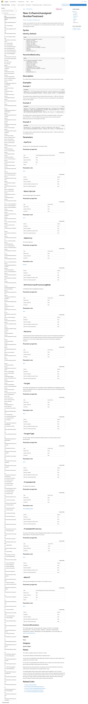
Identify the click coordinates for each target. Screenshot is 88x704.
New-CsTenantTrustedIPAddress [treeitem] (10, 51)
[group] (44, 92)
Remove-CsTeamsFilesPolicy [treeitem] (9, 245)
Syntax (75, 11)
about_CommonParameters (29, 633)
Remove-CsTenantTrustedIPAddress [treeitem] (9, 384)
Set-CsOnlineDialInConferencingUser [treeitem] (10, 470)
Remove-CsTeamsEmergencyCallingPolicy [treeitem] (10, 228)
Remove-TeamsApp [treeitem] (8, 401)
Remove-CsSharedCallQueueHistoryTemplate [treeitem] (10, 186)
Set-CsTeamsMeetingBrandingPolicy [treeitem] (10, 640)
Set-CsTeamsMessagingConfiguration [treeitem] (10, 664)
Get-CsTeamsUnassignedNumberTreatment (34, 686)
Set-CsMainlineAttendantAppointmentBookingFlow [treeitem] (10, 439)
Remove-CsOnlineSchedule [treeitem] (9, 150)
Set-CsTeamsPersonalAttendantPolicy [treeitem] (10, 684)
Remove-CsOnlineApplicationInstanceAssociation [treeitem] (10, 120)
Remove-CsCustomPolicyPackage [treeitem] (9, 87)
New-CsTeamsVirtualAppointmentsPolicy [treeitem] (10, 29)
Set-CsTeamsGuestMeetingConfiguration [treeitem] (10, 625)
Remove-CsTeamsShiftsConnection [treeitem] (9, 305)
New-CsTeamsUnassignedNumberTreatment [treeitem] (10, 18)
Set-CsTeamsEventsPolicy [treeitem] (9, 609)
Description (75, 12)
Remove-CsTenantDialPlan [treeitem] (9, 373)
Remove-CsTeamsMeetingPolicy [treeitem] (10, 261)
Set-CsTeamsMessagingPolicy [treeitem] (9, 667)
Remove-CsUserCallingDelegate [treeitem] (10, 386)
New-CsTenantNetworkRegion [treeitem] (10, 46)
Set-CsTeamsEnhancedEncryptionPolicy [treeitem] (10, 606)
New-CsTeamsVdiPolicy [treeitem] (8, 25)
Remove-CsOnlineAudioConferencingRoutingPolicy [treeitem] (10, 124)
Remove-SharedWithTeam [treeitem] (9, 394)
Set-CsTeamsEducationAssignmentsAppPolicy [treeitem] (10, 587)
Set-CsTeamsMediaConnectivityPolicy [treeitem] (10, 637)
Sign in (85, 1)
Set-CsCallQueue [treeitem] (7, 419)
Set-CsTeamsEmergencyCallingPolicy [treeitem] (10, 597)
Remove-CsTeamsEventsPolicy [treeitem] (10, 240)
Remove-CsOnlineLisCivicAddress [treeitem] (9, 134)
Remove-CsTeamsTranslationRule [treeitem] (8, 340)
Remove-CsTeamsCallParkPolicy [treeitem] (10, 207)
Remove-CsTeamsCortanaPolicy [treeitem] (10, 221)
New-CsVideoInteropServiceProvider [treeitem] (10, 56)
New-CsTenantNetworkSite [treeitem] (9, 48)
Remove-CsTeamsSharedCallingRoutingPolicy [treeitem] (10, 302)
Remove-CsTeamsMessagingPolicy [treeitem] (9, 269)
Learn (24, 9)
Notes (74, 20)
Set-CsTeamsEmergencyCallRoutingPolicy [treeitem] (10, 601)
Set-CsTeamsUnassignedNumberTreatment (34, 690)
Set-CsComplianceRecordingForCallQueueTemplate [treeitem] (10, 423)
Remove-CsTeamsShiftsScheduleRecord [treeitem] (10, 320)
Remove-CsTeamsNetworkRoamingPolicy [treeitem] (10, 274)
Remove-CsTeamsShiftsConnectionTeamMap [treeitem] (10, 314)
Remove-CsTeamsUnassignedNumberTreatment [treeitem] (10, 344)
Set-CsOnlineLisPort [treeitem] (8, 481)
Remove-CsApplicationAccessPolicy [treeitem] (9, 71)
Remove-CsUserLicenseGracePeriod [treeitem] (9, 388)
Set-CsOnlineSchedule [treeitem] (8, 493)
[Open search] (82, 2)
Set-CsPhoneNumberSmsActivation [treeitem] (10, 528)
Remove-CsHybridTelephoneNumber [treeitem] (9, 97)
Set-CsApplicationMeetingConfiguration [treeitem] (10, 411)
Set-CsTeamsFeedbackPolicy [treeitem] (9, 616)
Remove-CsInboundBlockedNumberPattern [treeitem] (10, 101)
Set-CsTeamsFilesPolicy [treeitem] (8, 617)
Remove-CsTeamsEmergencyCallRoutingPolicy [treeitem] (10, 233)
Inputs (75, 17)
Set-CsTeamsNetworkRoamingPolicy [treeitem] (10, 676)
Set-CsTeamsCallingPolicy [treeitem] (9, 564)
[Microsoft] (2, 1)
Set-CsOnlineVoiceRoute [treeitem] (9, 504)
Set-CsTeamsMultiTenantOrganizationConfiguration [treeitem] (10, 672)
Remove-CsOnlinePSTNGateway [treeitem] (8, 148)
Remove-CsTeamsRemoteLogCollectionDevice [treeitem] (10, 292)
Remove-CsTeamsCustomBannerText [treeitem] (9, 224)
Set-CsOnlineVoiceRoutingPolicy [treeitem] (9, 507)
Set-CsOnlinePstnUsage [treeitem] (8, 491)
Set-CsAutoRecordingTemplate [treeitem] (10, 416)
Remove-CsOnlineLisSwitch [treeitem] (9, 142)
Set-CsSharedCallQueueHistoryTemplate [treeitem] (10, 542)
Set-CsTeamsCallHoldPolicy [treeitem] (9, 562)
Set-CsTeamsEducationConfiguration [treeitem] (10, 592)
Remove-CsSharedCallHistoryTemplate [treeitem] (9, 182)
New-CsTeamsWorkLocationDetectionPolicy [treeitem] (10, 40)
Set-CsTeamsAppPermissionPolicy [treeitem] (9, 554)
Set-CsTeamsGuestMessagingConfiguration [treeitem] (10, 630)
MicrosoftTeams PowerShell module (33, 20)
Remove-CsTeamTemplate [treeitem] (9, 371)
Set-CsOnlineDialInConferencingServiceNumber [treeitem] (10, 461)
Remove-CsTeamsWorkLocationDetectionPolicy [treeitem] (10, 368)
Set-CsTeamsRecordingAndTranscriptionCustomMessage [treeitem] (10, 689)
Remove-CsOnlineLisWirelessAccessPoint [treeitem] (10, 145)
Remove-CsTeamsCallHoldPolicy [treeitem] (10, 204)
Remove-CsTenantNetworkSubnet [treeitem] (9, 380)
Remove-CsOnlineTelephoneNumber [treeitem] (9, 153)
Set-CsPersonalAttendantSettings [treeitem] (9, 512)
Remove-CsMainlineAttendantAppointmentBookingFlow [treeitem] (10, 110)
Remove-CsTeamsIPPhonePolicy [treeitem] (10, 247)
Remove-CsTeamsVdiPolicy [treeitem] (9, 352)
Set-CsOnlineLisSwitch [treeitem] (8, 485)
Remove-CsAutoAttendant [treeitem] (9, 73)
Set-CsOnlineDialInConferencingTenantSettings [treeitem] (10, 466)
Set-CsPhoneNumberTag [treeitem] (9, 530)
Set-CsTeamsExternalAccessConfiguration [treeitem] (10, 613)
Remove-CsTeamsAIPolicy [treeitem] (9, 191)
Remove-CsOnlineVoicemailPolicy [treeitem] (8, 156)
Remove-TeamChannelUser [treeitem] (9, 399)
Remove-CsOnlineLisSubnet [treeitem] (9, 140)
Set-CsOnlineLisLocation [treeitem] (9, 480)
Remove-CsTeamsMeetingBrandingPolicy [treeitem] (10, 254)
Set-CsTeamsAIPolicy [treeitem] (8, 551)
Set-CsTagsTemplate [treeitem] (8, 545)
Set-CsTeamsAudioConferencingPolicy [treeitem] (10, 560)
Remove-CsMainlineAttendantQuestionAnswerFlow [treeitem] (10, 115)
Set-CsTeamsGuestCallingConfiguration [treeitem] (10, 621)
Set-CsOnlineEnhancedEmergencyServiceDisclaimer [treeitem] (10, 475)
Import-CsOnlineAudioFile (30, 684)
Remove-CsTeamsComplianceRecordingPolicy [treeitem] (10, 218)
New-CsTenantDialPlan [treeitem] (8, 45)
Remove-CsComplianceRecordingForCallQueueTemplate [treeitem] (10, 83)
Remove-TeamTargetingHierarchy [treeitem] (8, 404)
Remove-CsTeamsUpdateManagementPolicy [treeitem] (10, 349)
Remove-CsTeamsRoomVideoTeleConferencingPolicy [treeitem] (10, 297)
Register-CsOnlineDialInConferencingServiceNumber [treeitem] (10, 67)
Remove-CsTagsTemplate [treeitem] (9, 189)
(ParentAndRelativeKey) (28, 508)
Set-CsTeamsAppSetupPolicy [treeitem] (9, 556)
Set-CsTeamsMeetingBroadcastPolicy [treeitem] (10, 649)
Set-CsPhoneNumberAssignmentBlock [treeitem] (10, 519)
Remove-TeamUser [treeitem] (7, 406)
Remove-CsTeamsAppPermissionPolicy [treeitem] (9, 193)
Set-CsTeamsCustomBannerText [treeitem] (10, 584)
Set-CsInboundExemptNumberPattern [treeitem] (10, 434)
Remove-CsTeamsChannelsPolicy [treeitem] (8, 210)
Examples (75, 14)
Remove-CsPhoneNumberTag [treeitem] (9, 175)
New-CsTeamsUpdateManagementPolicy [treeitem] (10, 22)
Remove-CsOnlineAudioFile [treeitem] (9, 127)
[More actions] (64, 9)
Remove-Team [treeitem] (7, 396)
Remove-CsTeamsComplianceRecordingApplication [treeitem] (10, 214)
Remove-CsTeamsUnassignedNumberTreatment (35, 688)
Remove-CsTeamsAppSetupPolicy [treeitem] (9, 196)
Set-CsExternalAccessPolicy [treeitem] (9, 426)
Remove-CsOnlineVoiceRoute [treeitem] (9, 158)
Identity (25, 264)
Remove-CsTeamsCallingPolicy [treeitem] (10, 205)
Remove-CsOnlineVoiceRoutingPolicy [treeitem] (9, 161)
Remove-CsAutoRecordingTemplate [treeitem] (9, 76)
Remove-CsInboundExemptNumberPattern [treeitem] (10, 106)
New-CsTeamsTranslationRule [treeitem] (9, 14)
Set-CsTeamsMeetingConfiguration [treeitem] (10, 653)
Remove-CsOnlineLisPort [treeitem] (9, 139)
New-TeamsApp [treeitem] (7, 63)
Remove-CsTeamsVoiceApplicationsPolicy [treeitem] (10, 360)
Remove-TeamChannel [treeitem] (8, 397)
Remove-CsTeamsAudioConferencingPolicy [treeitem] (10, 201)
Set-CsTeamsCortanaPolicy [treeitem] (9, 582)
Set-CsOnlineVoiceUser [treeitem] (8, 509)
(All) (24, 171)
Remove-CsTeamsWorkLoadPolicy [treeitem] (9, 364)
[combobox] (9, 11)
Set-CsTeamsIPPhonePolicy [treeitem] (9, 633)
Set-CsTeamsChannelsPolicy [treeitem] (9, 568)
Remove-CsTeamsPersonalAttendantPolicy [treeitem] (10, 283)
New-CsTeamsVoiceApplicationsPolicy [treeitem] (10, 33)
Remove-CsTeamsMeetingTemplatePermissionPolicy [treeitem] (10, 265)
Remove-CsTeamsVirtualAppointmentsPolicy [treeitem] (10, 356)
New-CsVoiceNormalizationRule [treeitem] (10, 58)
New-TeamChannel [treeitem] (7, 62)
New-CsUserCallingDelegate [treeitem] (9, 53)
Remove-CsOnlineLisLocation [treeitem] (9, 137)
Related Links (75, 22)
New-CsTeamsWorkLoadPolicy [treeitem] (10, 36)
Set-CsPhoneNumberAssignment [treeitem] (9, 515)
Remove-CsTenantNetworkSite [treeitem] (10, 378)
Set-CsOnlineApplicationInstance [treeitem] (9, 447)
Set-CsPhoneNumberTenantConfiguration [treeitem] (10, 534)
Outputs (75, 19)
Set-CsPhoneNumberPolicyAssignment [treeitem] (10, 524)
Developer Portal (65, 4)
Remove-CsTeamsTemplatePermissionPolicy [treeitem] (10, 336)
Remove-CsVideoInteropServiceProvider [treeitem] (10, 392)
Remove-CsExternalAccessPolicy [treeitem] (8, 90)
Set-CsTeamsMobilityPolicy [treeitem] (9, 668)
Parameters (76, 16)
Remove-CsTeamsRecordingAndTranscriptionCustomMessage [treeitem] (10, 287)
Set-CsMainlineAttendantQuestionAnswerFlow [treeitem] (10, 443)
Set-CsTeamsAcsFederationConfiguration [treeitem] (10, 548)
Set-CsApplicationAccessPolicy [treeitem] (10, 408)
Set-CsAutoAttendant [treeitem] (8, 414)
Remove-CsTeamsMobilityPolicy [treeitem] (10, 271)
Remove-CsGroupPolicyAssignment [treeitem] (9, 93)
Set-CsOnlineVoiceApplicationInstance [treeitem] (10, 497)
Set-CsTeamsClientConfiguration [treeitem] (9, 570)
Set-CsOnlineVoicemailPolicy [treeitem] (9, 500)
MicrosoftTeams (29, 9)
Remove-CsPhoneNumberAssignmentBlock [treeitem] (10, 168)
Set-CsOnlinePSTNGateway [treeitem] (9, 490)
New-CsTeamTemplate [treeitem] (8, 43)
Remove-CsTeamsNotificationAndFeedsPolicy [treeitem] (10, 278)
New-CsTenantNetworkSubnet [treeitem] (10, 50)
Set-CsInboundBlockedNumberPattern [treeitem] (10, 429)
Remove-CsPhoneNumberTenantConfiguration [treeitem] (10, 178)
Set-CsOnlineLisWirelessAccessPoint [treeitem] (10, 487)
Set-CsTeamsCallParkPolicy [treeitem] (9, 566)
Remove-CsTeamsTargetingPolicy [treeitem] (8, 332)
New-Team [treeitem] (6, 60)
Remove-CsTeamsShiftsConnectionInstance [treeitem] (10, 309)
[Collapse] (15, 8)
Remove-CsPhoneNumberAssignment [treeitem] (9, 164)
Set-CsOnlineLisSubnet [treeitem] (8, 483)
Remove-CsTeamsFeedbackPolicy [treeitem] (8, 243)
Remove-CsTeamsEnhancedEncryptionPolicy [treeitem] (10, 238)
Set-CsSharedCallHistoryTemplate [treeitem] (9, 538)
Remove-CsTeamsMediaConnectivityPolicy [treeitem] (10, 251)
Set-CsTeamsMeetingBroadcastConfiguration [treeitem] (10, 645)
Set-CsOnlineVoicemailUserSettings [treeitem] (10, 502)
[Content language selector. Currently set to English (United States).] (7, 702)
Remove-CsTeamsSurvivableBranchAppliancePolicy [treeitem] (10, 328)
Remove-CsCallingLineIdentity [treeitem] (10, 78)
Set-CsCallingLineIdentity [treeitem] (9, 418)
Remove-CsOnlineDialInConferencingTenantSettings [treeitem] (10, 131)
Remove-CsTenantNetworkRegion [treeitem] (9, 375)
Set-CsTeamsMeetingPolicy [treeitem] (9, 655)
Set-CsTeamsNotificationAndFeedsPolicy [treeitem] (10, 680)
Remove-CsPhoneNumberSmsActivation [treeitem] (10, 172)
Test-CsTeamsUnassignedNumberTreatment (34, 691)
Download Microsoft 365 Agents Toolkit (78, 4)
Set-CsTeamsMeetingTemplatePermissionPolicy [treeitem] (10, 659)
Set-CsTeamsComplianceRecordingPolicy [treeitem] (10, 579)
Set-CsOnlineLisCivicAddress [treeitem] (9, 478)
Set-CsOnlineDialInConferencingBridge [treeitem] (10, 456)
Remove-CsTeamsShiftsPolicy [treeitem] (9, 317)
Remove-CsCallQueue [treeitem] (8, 80)
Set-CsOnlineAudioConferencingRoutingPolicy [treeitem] (10, 451)
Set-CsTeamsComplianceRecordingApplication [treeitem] (10, 574)
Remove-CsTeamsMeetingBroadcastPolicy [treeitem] (10, 259)
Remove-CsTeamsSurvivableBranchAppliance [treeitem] (10, 324)
